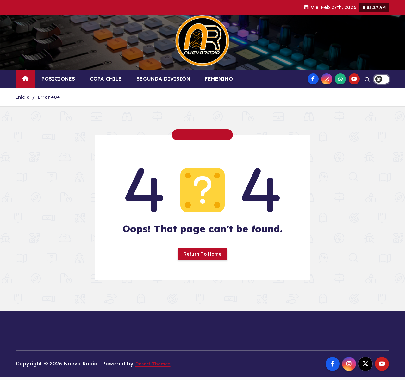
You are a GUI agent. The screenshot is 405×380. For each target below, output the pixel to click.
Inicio (23, 97)
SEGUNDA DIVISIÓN (163, 79)
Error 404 (49, 97)
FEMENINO (219, 79)
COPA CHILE (106, 79)
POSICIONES (58, 79)
